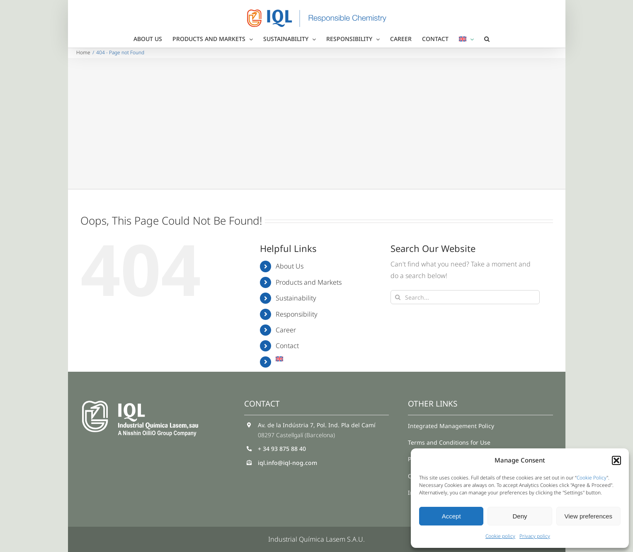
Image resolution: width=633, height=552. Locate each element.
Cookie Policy (591, 477)
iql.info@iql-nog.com (287, 463)
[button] (616, 460)
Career (286, 329)
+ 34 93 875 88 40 (282, 449)
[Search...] (465, 297)
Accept (451, 516)
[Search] (397, 297)
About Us (289, 266)
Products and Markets (309, 282)
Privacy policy (534, 536)
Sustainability (296, 298)
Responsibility (297, 314)
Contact (287, 345)
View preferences (589, 516)
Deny (519, 516)
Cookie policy (500, 536)
